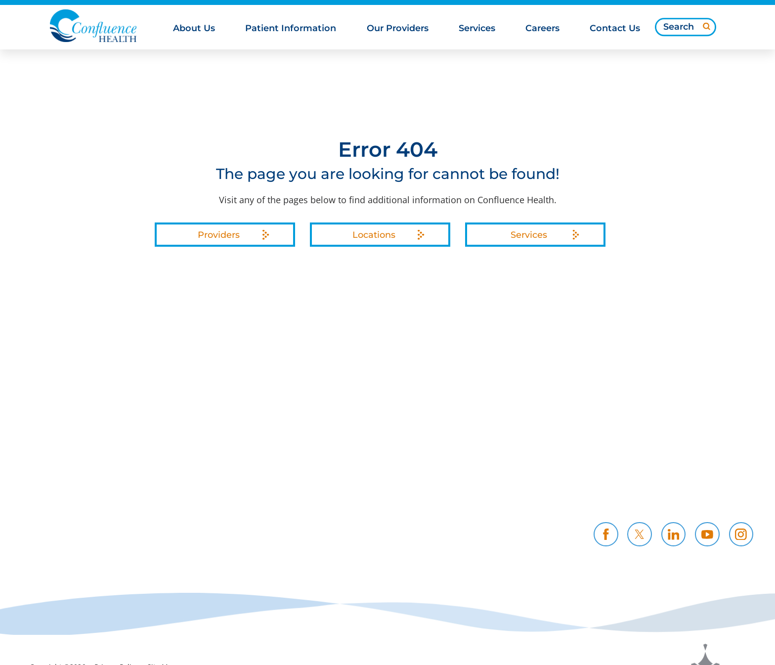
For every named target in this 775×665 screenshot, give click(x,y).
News (271, 504)
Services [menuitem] (477, 28)
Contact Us (655, 491)
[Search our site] (685, 27)
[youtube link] (707, 534)
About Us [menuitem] (194, 28)
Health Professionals (676, 478)
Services (529, 234)
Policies (400, 478)
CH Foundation (540, 491)
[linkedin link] (673, 534)
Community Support (305, 491)
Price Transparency (301, 478)
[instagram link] (741, 534)
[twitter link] (639, 534)
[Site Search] (706, 26)
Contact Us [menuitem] (615, 28)
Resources (406, 491)
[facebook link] (606, 534)
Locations (373, 234)
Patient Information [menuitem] (290, 28)
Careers (523, 478)
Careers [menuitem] (542, 28)
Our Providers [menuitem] (398, 28)
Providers (219, 234)
